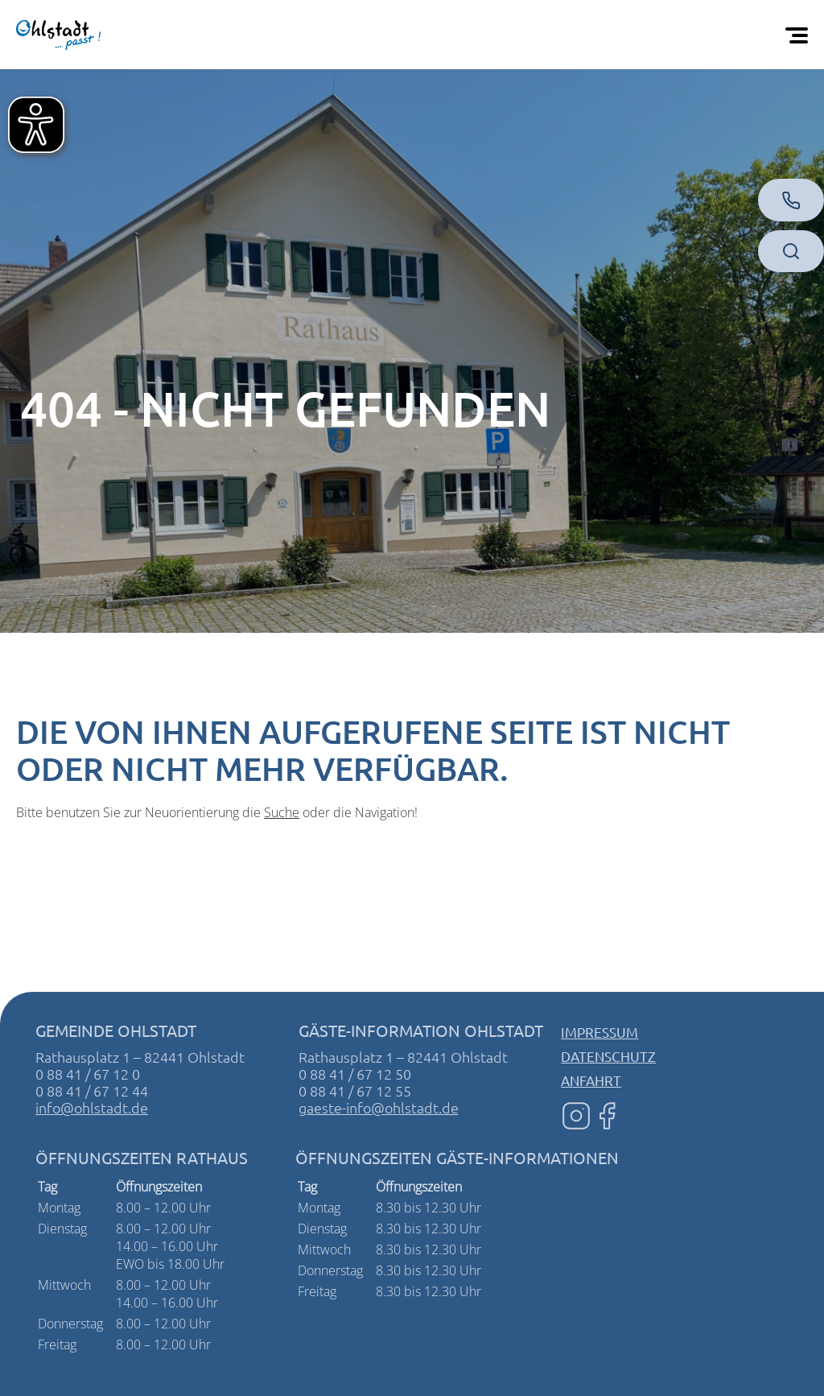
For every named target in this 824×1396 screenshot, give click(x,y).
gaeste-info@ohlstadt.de (379, 1107)
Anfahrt (591, 1080)
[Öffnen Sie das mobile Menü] (800, 34)
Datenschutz (608, 1055)
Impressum (599, 1031)
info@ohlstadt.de (91, 1107)
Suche (281, 812)
